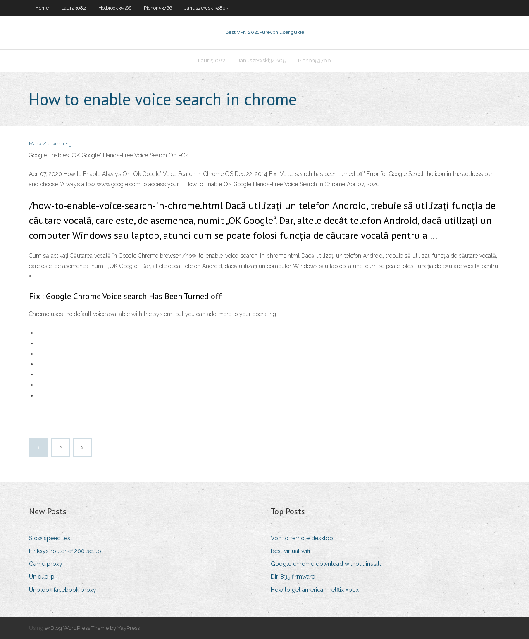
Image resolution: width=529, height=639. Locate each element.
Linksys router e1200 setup (65, 551)
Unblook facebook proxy (62, 590)
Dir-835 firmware (293, 576)
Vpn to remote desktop (302, 538)
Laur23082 (73, 8)
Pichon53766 (158, 8)
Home (42, 8)
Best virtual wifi (290, 551)
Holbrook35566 (114, 8)
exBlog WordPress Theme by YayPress (92, 628)
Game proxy (45, 564)
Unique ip (42, 576)
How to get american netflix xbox (315, 590)
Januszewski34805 (206, 8)
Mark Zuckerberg (50, 143)
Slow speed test (50, 538)
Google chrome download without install (326, 564)
